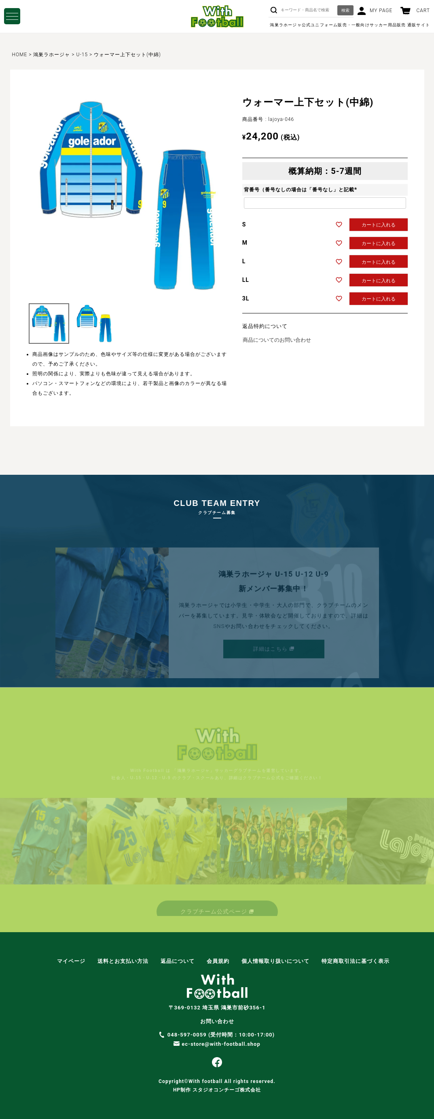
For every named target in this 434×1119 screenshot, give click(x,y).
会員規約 (218, 961)
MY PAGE (381, 10)
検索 (345, 10)
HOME (20, 54)
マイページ (71, 961)
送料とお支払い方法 (122, 961)
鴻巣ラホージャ (51, 54)
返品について (178, 961)
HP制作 (217, 1090)
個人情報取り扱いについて (275, 961)
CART (423, 10)
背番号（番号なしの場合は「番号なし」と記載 (301, 189)
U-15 (82, 54)
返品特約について (265, 326)
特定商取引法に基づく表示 (356, 961)
